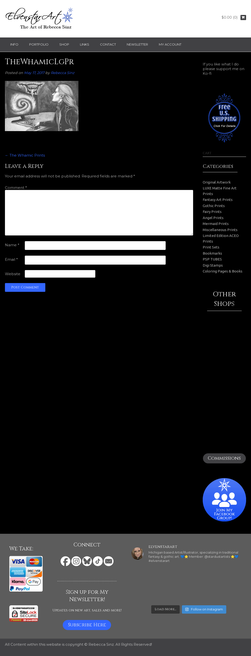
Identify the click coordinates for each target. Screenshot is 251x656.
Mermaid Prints (216, 224)
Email (11, 259)
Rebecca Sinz (62, 73)
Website (12, 274)
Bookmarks (212, 253)
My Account (170, 44)
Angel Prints (213, 218)
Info (14, 44)
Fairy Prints (212, 212)
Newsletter (137, 44)
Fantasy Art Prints (218, 200)
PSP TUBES (212, 259)
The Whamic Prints (25, 155)
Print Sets (211, 247)
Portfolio (39, 44)
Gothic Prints (214, 206)
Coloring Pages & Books (222, 271)
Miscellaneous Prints (220, 230)
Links (84, 44)
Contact (108, 44)
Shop (64, 44)
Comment (16, 187)
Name (12, 245)
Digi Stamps (213, 265)
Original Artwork (217, 182)
